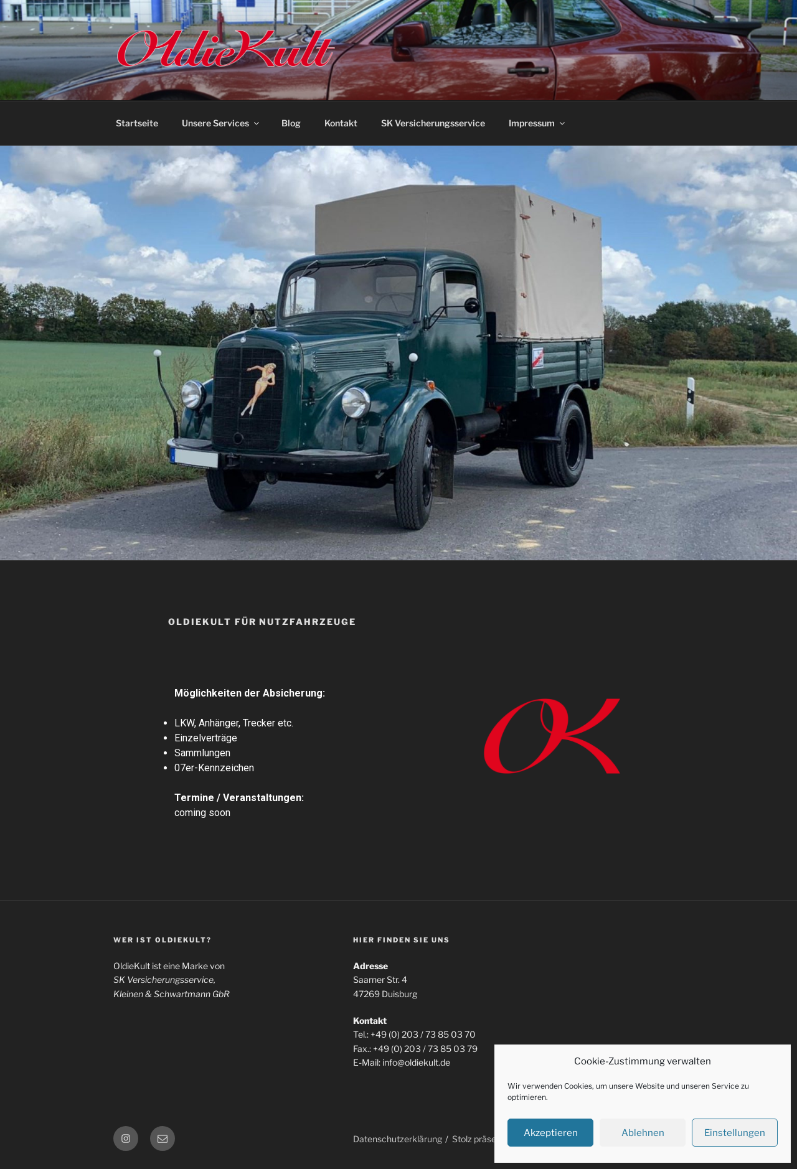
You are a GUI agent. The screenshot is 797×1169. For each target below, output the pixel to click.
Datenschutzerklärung (397, 1139)
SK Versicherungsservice (433, 123)
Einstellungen (734, 1132)
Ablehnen (642, 1132)
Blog (291, 123)
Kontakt (340, 123)
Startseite (137, 123)
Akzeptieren (551, 1132)
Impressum (538, 123)
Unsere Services (221, 123)
